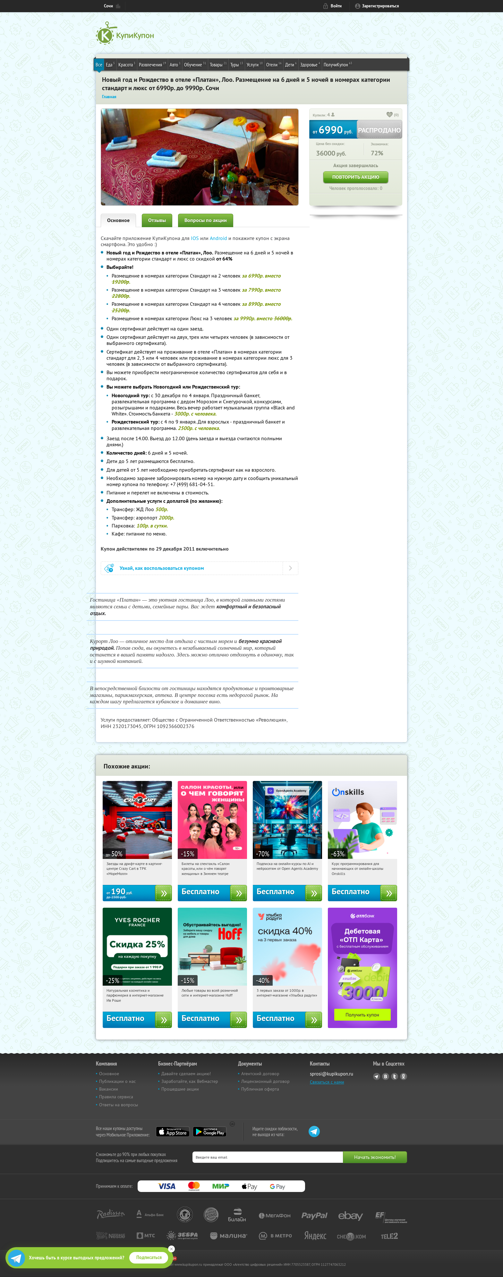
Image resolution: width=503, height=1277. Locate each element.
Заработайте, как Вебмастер (189, 1081)
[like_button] (390, 115)
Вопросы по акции (205, 220)
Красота (126, 64)
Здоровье (310, 64)
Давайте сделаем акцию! (186, 1073)
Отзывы (157, 220)
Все (99, 64)
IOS (195, 238)
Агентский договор (260, 1073)
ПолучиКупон (338, 64)
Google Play (209, 1132)
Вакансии (108, 1089)
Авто (175, 64)
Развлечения (152, 64)
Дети (291, 64)
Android (219, 238)
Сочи (108, 6)
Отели (274, 64)
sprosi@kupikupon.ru (331, 1074)
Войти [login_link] (336, 6)
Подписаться (149, 1257)
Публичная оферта (260, 1089)
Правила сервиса (116, 1097)
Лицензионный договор (265, 1081)
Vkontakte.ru (385, 1076)
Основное (118, 220)
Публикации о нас (117, 1081)
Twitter (394, 1076)
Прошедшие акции (180, 1089)
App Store (173, 1132)
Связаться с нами (327, 1082)
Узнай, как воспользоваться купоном (162, 568)
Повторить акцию (355, 177)
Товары (218, 64)
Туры (236, 64)
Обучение (195, 64)
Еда (110, 64)
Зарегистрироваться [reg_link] (380, 6)
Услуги (255, 64)
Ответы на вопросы (118, 1105)
